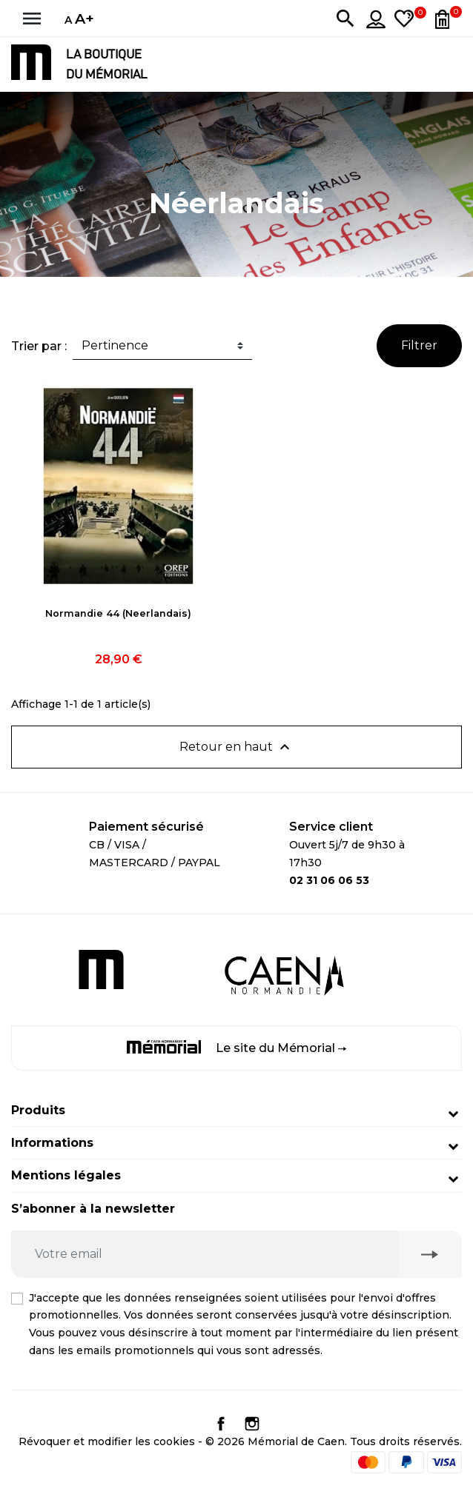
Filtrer (419, 345)
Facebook (221, 1423)
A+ (84, 18)
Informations (52, 1143)
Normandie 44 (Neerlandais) (118, 613)
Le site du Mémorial (236, 1047)
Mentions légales (66, 1175)
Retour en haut (236, 747)
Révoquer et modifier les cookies (107, 1441)
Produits (38, 1110)
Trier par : (39, 346)
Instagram (252, 1423)
